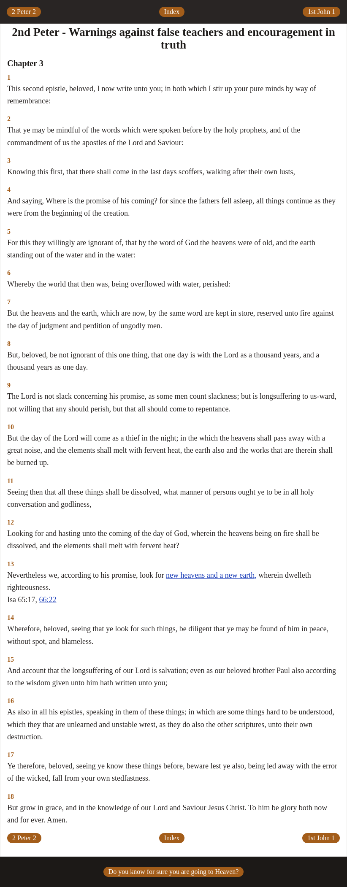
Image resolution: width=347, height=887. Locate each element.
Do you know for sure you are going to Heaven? (173, 871)
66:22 (48, 599)
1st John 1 (321, 11)
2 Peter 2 (24, 11)
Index (171, 11)
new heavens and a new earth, (211, 575)
